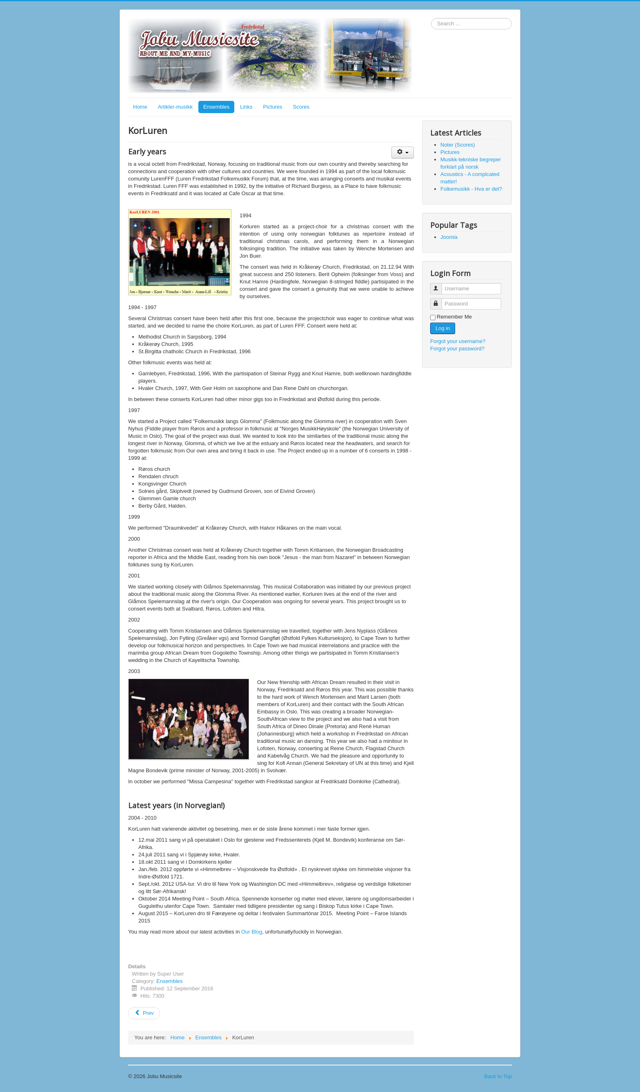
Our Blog (251, 932)
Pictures (272, 107)
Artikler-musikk (175, 107)
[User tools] (402, 152)
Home (140, 107)
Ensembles (216, 107)
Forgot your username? (457, 341)
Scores (301, 107)
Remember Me (454, 317)
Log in (443, 328)
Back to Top (498, 1076)
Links (246, 107)
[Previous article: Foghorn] (144, 1013)
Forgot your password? (457, 348)
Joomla (449, 237)
